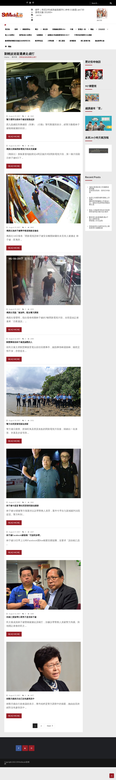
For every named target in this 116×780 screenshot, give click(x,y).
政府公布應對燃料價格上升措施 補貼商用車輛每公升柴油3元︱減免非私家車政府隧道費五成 (99, 201)
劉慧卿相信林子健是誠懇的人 (19, 342)
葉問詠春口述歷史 (25, 35)
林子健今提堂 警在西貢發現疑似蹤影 (22, 505)
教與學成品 (39, 41)
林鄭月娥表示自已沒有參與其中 (20, 698)
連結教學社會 (99, 41)
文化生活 (101, 29)
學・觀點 (8, 46)
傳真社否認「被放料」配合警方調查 (22, 312)
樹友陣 (45, 29)
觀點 (92, 29)
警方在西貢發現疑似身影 (17, 424)
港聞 (16, 29)
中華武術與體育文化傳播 (83, 35)
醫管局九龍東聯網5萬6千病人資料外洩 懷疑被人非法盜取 (98, 219)
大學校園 (51, 41)
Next (49, 726)
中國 (71, 29)
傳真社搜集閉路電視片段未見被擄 (21, 149)
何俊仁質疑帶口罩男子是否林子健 (21, 617)
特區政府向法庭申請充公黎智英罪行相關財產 (99, 227)
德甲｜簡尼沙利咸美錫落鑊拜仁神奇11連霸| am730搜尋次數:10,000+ (59, 12)
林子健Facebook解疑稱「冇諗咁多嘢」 (24, 535)
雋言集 (7, 29)
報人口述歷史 (9, 35)
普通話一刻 (82, 29)
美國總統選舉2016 (58, 29)
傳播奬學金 (26, 29)
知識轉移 (40, 35)
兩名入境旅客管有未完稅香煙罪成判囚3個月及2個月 (99, 211)
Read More (14, 136)
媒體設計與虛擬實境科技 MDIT (59, 35)
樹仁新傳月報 (85, 41)
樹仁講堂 (62, 41)
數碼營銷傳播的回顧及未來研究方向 (17, 41)
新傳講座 (73, 41)
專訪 (36, 29)
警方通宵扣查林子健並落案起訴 (20, 119)
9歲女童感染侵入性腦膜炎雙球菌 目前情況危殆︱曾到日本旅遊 (99, 189)
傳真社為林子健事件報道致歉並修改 (22, 230)
